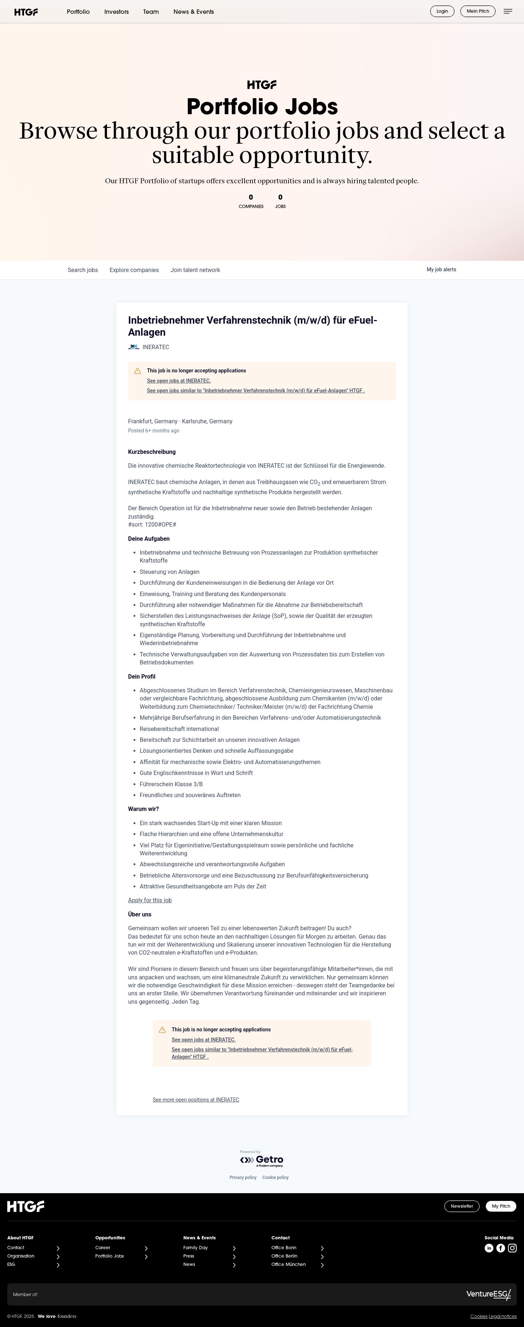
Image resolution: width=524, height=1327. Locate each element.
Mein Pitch (478, 11)
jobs (83, 270)
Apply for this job (150, 900)
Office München (288, 1265)
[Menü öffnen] (508, 11)
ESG (11, 1265)
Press (188, 1256)
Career (102, 1248)
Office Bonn (283, 1248)
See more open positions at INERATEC (196, 1100)
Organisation (20, 1256)
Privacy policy (243, 1177)
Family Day (195, 1248)
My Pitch (501, 1206)
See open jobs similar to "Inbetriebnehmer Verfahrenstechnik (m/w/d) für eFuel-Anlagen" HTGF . (256, 390)
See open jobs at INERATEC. (179, 381)
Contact (15, 1248)
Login (442, 11)
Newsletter (462, 1206)
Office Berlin (284, 1256)
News (189, 1265)
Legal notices (503, 1317)
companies (134, 270)
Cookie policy (275, 1177)
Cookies (479, 1317)
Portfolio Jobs (109, 1256)
